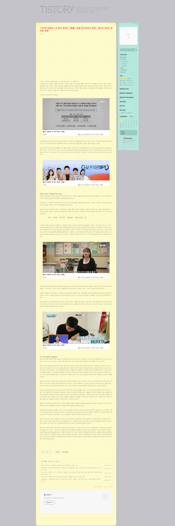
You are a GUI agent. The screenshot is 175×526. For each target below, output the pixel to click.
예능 (45, 461)
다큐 (124, 66)
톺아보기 (74, 9)
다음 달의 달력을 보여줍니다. (133, 116)
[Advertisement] (76, 59)
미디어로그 (51, 20)
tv (42, 461)
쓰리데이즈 (129, 80)
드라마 (125, 61)
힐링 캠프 (122, 80)
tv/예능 (42, 34)
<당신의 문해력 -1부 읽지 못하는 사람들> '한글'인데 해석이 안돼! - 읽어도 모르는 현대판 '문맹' (76, 29)
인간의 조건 (123, 78)
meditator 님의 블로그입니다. (54, 498)
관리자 (128, 142)
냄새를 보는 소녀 (128, 85)
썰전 (121, 85)
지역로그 (124, 140)
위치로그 (58, 20)
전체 (123, 57)
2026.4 (131, 116)
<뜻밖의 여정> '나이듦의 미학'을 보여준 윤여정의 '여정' (58, 465)
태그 (44, 20)
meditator (124, 144)
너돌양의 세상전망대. (127, 113)
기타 (123, 72)
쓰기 (132, 142)
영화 (124, 70)
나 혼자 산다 (129, 82)
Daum (123, 147)
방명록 (65, 20)
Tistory (125, 149)
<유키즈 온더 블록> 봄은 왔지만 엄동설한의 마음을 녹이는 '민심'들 (61, 477)
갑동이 (129, 78)
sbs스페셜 (123, 82)
